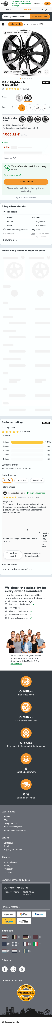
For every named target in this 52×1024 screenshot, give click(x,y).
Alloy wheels (31, 24)
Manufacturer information (15, 830)
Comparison (26, 8)
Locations (8, 872)
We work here (16, 664)
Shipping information (13, 849)
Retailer (7, 846)
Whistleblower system (13, 827)
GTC (5, 820)
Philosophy (8, 869)
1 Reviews (24, 89)
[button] (26, 212)
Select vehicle (16, 24)
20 (37, 107)
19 (29, 107)
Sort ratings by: (9, 475)
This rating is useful (12, 554)
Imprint (7, 817)
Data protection (10, 823)
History (7, 866)
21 (45, 107)
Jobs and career (11, 862)
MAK (41, 24)
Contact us (8, 843)
